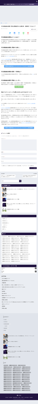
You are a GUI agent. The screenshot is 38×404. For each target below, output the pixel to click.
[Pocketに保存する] (28, 33)
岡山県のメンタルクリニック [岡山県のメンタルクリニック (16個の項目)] (6, 247)
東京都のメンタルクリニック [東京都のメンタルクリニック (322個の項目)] (25, 385)
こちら (33, 74)
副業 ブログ (4, 290)
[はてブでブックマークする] (19, 33)
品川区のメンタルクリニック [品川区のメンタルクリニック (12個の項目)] (6, 242)
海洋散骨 (3, 292)
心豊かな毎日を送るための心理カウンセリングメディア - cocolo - (14, 288)
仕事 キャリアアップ (6, 307)
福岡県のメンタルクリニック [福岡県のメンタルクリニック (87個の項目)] (6, 258)
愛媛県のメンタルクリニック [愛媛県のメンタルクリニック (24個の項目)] (24, 249)
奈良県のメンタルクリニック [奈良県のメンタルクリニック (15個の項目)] (25, 244)
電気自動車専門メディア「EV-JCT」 (9, 281)
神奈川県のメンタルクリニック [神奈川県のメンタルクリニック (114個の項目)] (24, 256)
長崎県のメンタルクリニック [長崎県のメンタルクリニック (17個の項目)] (15, 260)
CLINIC (4, 219)
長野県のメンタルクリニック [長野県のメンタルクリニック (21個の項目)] (24, 260)
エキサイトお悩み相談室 (10, 56)
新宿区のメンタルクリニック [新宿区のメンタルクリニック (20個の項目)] (15, 251)
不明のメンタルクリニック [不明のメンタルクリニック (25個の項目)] (21, 369)
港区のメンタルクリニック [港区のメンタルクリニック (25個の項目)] (6, 256)
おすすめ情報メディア (6, 279)
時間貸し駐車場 (5, 301)
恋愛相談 (3, 309)
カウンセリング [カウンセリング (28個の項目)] (6, 369)
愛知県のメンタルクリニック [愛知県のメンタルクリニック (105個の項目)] (6, 251)
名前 (2, 152)
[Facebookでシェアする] (14, 33)
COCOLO (5, 221)
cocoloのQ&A (26, 401)
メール (3, 157)
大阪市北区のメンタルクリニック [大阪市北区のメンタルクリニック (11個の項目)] (6, 244)
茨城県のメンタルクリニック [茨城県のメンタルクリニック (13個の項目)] (6, 260)
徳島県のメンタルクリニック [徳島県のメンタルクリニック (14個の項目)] (6, 249)
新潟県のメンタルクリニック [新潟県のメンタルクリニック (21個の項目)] (24, 251)
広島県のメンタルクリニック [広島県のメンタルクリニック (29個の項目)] (24, 247)
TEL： (19, 87)
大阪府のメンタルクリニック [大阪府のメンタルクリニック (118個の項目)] (16, 244)
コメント (3, 139)
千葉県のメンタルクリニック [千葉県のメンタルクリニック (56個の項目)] (25, 240)
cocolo (19, 1)
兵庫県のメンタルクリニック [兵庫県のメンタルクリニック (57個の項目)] (8, 372)
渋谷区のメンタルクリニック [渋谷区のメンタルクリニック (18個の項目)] (8, 388)
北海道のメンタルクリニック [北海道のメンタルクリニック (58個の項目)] (6, 240)
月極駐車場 (4, 283)
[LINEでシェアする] (23, 33)
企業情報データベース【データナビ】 (9, 299)
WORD (5, 225)
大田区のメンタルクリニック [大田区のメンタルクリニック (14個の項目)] (24, 242)
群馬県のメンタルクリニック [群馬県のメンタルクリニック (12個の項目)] (24, 258)
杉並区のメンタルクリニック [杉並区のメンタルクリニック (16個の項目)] (17, 385)
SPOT (4, 229)
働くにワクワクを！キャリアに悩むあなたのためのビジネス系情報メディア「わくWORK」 (17, 304)
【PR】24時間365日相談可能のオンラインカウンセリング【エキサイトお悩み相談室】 (19, 4)
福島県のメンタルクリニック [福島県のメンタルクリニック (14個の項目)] (15, 258)
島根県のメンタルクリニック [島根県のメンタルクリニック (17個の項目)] (15, 247)
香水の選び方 (4, 294)
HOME (19, 399)
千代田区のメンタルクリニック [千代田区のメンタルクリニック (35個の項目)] (15, 240)
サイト (2, 161)
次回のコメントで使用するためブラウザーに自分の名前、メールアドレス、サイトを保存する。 (18, 166)
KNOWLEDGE (5, 223)
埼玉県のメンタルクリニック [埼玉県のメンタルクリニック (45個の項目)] (15, 242)
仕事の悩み (3, 268)
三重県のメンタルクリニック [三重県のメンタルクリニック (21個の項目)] (13, 369)
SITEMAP (31, 401)
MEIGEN (4, 227)
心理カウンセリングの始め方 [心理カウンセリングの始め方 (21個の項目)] (15, 249)
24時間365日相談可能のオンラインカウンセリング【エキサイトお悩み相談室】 (19, 66)
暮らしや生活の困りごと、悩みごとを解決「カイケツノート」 (13, 285)
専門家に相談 (4, 311)
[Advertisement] (19, 14)
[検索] (20, 181)
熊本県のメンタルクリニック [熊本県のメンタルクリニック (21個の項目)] (15, 256)
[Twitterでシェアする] (10, 33)
